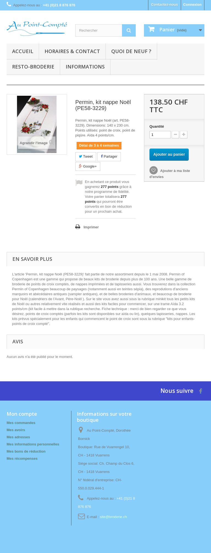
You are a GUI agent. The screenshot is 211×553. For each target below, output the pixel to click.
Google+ (88, 166)
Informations (85, 66)
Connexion (192, 4)
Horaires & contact (72, 51)
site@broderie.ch (113, 517)
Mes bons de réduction (26, 451)
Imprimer (91, 227)
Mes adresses (18, 437)
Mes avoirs (16, 430)
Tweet (86, 156)
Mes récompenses (22, 458)
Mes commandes (21, 423)
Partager (109, 156)
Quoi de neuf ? (131, 51)
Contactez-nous (164, 4)
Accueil (22, 51)
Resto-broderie (33, 66)
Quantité (156, 126)
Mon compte (22, 413)
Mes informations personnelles (33, 444)
